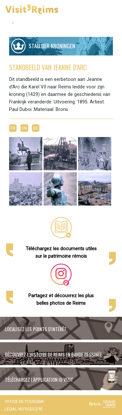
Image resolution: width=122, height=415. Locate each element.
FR (12, 128)
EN (24, 128)
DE (35, 128)
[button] (11, 23)
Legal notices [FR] (23, 409)
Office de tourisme (24, 401)
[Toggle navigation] (112, 9)
